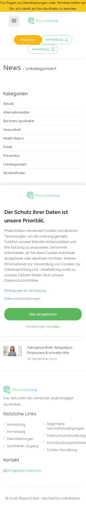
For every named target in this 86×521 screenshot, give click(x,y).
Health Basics (13, 138)
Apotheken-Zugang (22, 446)
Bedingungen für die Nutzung (25, 290)
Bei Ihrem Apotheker (18, 121)
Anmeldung (57, 40)
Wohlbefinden (14, 173)
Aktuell (8, 104)
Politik (7, 147)
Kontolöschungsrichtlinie (66, 443)
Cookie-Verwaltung (62, 450)
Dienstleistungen (20, 439)
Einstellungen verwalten (43, 326)
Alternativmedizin (16, 112)
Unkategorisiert (15, 164)
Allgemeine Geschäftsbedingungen (65, 426)
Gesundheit (12, 130)
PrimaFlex (28, 40)
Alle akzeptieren (43, 314)
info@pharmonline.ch (24, 471)
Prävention (11, 156)
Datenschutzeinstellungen (22, 298)
